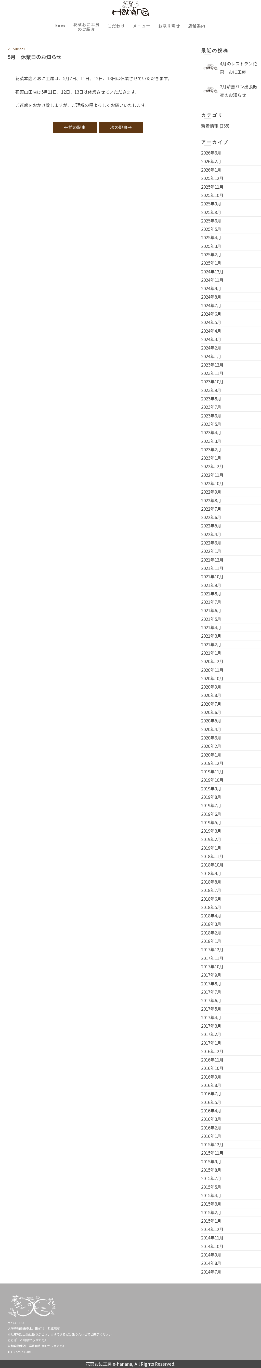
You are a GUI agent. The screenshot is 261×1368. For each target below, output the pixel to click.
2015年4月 (211, 1195)
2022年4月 (211, 534)
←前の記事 (75, 127)
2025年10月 (212, 195)
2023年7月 (211, 407)
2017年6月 (211, 1000)
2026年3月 (211, 152)
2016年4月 (211, 1110)
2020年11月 (212, 670)
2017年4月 (211, 1017)
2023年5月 (211, 424)
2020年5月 (211, 720)
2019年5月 (211, 822)
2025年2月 (211, 254)
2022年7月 (211, 509)
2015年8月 (211, 1170)
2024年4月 (211, 331)
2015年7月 (211, 1178)
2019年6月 (211, 814)
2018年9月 (211, 873)
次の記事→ (121, 127)
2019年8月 (211, 797)
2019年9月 (211, 788)
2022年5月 (211, 525)
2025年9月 (211, 203)
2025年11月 (212, 187)
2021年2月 (211, 644)
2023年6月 (211, 415)
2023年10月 (212, 381)
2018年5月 (211, 907)
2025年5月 (211, 229)
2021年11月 (212, 568)
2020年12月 (212, 661)
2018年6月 (211, 899)
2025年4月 (211, 237)
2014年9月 (211, 1254)
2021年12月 (212, 559)
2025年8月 (211, 212)
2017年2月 (211, 1034)
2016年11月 (212, 1059)
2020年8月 (211, 695)
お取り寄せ (174, 27)
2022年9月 (211, 491)
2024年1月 (211, 356)
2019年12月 (212, 763)
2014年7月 (211, 1271)
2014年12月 (212, 1229)
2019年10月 (212, 780)
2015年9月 (211, 1161)
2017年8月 (211, 983)
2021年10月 (212, 576)
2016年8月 (211, 1085)
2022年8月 (211, 500)
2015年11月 (212, 1153)
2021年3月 (211, 636)
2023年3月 (211, 441)
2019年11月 (212, 771)
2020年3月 (211, 737)
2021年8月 (211, 593)
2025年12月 (212, 178)
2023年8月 (211, 398)
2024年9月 (211, 288)
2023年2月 (211, 449)
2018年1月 (211, 941)
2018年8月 (211, 881)
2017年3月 (211, 1026)
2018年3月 (211, 924)
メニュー (143, 27)
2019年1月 (211, 848)
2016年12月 (212, 1051)
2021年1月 (211, 653)
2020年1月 (211, 754)
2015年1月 (211, 1221)
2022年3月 (211, 542)
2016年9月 (211, 1076)
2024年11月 (212, 280)
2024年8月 (211, 297)
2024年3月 (211, 339)
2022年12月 (212, 466)
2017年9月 (211, 975)
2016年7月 (211, 1093)
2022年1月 (211, 551)
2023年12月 (212, 364)
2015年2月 (211, 1212)
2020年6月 (211, 712)
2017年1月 (211, 1043)
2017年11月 (212, 958)
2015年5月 (211, 1187)
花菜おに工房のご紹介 (81, 28)
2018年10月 (212, 864)
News (52, 27)
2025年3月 (211, 246)
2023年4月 (211, 432)
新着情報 (209, 125)
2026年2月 (211, 161)
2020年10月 (212, 678)
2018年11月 (212, 856)
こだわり (115, 27)
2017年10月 (212, 966)
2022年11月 (212, 475)
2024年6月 (211, 314)
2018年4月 (211, 915)
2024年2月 (211, 347)
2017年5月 (211, 1009)
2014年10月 (212, 1246)
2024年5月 (211, 322)
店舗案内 (205, 27)
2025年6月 (211, 220)
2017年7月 (211, 992)
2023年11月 (212, 373)
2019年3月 (211, 831)
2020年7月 (211, 704)
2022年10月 (212, 483)
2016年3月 (211, 1119)
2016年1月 (211, 1136)
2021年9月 (211, 585)
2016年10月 (212, 1068)
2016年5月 (211, 1102)
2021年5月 (211, 619)
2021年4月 (211, 627)
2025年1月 (211, 263)
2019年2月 (211, 839)
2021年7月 (211, 602)
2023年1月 (211, 458)
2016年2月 (211, 1127)
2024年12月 (212, 271)
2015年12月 (212, 1144)
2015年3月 (211, 1204)
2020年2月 (211, 746)
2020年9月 (211, 686)
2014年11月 (212, 1237)
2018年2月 (211, 932)
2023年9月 (211, 390)
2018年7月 (211, 890)
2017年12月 (212, 949)
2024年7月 (211, 305)
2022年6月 (211, 517)
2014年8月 (211, 1263)
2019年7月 (211, 805)
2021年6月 (211, 610)
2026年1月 (211, 169)
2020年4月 (211, 729)
